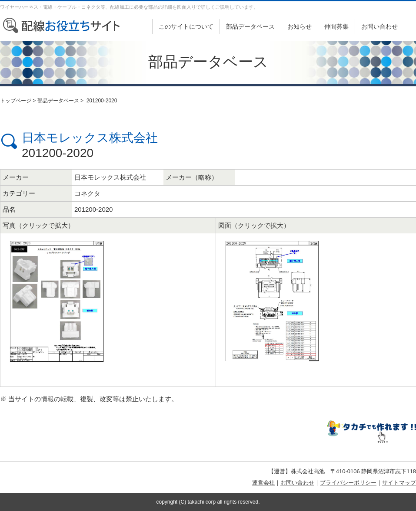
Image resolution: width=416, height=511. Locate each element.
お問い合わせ (379, 26)
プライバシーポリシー (348, 482)
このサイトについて (186, 26)
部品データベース (250, 26)
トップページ (15, 101)
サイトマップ (399, 482)
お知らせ (299, 26)
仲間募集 (336, 26)
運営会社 (263, 482)
